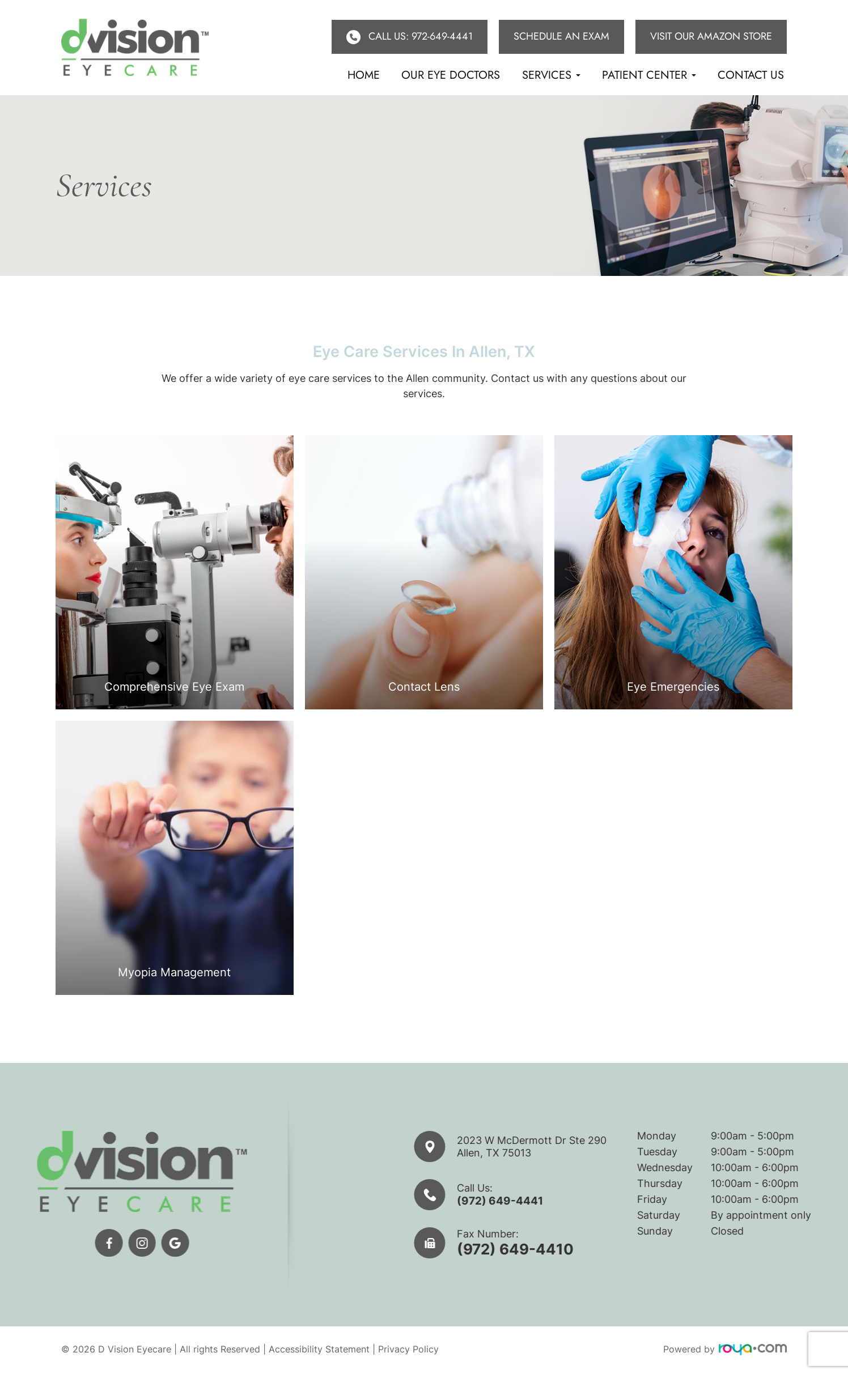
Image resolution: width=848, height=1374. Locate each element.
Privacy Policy (408, 1350)
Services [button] (551, 75)
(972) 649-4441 (547, 1201)
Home (363, 75)
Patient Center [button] (649, 75)
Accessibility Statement (319, 1350)
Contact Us (751, 75)
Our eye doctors (450, 75)
